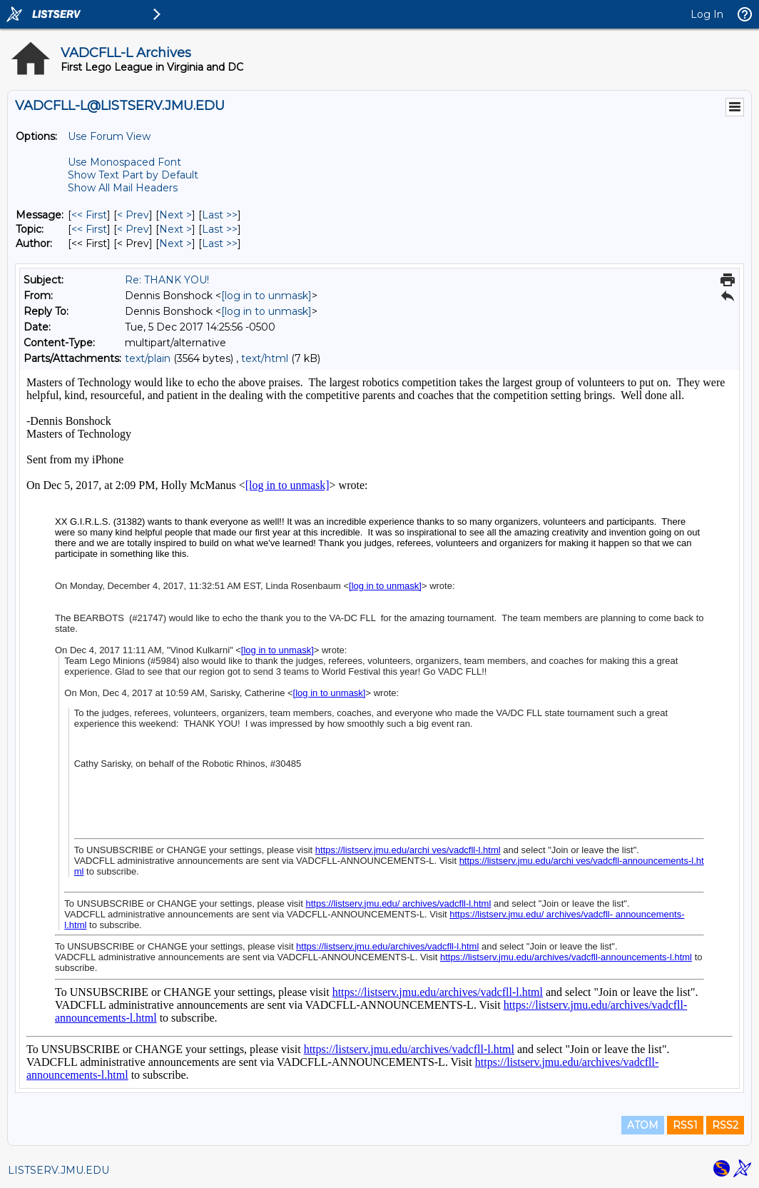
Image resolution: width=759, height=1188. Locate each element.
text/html (264, 358)
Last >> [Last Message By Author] (220, 243)
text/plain (147, 358)
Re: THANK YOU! (167, 279)
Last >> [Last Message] (220, 214)
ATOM (642, 1125)
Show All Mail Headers (123, 187)
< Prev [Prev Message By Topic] (133, 229)
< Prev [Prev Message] (133, 214)
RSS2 (725, 1125)
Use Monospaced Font (124, 162)
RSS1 (685, 1125)
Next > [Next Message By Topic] (175, 229)
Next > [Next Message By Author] (175, 243)
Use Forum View (109, 136)
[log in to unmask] (266, 295)
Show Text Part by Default (133, 174)
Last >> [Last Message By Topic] (220, 229)
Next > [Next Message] (175, 214)
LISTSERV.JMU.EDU (58, 1170)
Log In (707, 14)
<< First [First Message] (89, 214)
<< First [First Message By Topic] (89, 229)
